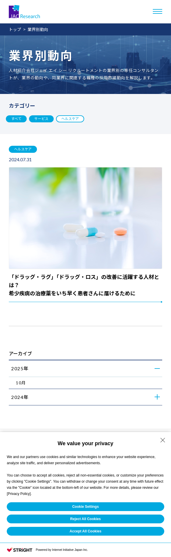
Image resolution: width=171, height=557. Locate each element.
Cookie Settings (85, 507)
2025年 (20, 368)
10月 (21, 382)
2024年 (20, 397)
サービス (41, 118)
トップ (15, 29)
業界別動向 (38, 29)
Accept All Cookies (85, 531)
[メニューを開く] (157, 11)
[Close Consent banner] (162, 440)
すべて (16, 118)
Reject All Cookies (85, 519)
